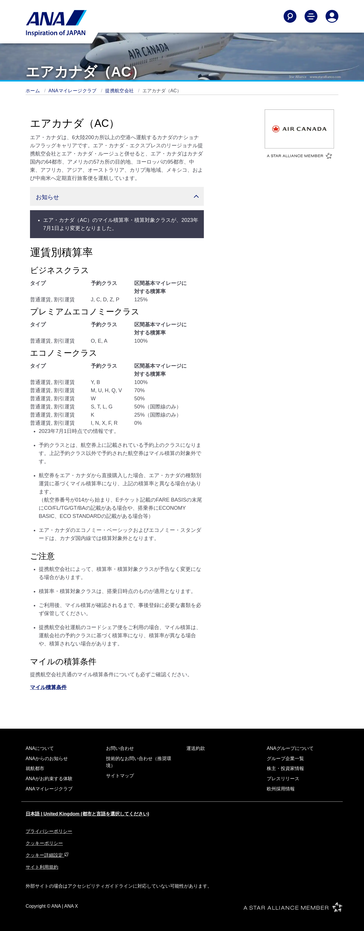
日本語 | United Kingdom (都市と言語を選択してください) (87, 813)
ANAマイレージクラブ (73, 90)
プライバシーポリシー (49, 831)
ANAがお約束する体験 (49, 778)
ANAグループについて (290, 748)
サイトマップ (120, 775)
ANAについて (40, 748)
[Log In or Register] (332, 16)
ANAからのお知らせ (47, 758)
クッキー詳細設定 (47, 855)
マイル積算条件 (48, 687)
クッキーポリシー (44, 843)
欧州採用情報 (281, 788)
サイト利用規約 (42, 867)
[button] (117, 196)
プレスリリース (283, 778)
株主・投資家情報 (285, 768)
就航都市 (35, 768)
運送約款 (195, 748)
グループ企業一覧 (285, 758)
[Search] (290, 16)
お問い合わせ (120, 748)
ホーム (33, 90)
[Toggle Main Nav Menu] (311, 16)
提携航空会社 (120, 90)
